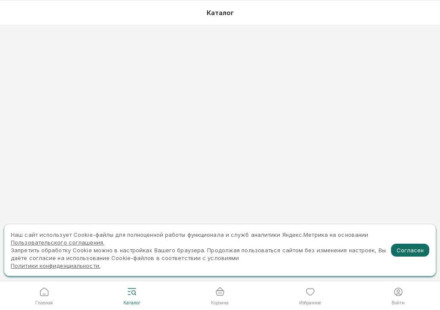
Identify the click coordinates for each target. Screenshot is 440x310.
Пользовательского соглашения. (57, 242)
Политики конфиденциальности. (56, 265)
